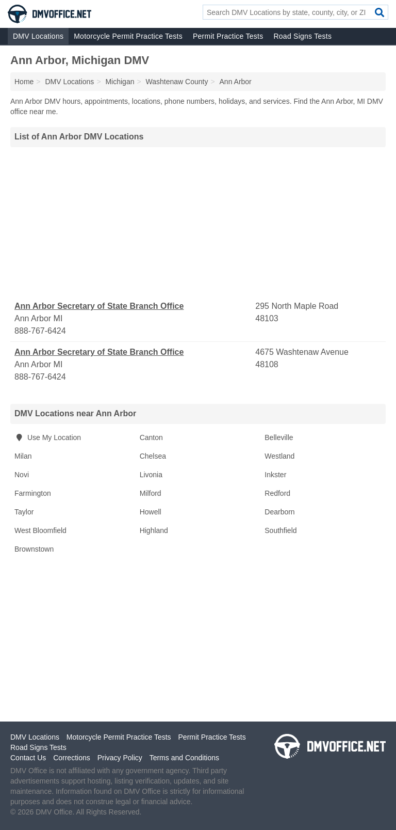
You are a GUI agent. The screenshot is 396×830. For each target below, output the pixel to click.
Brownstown (34, 549)
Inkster (275, 475)
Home (24, 81)
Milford (150, 493)
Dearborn (279, 512)
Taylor (24, 512)
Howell (150, 512)
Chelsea (153, 456)
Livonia (151, 475)
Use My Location (47, 437)
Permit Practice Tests (228, 36)
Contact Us (28, 758)
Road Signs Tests (302, 36)
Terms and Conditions (184, 758)
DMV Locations (38, 36)
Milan (22, 456)
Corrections (71, 758)
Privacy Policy (119, 758)
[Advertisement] (198, 223)
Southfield (280, 530)
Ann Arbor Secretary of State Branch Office (99, 306)
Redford (277, 493)
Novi (21, 475)
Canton (151, 437)
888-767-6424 (40, 330)
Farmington (32, 493)
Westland (279, 456)
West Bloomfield (40, 530)
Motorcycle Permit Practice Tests (128, 36)
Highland (154, 530)
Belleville (279, 437)
